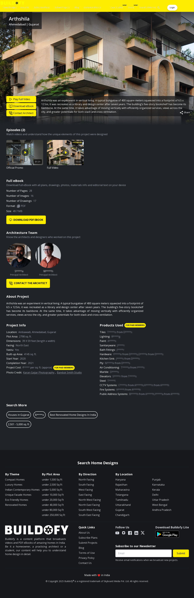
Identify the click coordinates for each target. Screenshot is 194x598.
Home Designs (9, 7)
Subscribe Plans (42, 7)
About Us (24, 7)
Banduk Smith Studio (69, 372)
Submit (181, 553)
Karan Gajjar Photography (38, 372)
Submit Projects (62, 7)
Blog (77, 7)
